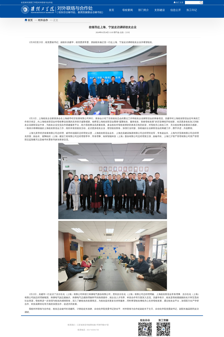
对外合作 (43, 20)
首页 (111, 10)
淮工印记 (191, 10)
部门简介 (143, 10)
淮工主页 (178, 2)
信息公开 (175, 10)
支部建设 (159, 10)
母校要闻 (127, 10)
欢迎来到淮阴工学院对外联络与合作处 (37, 2)
